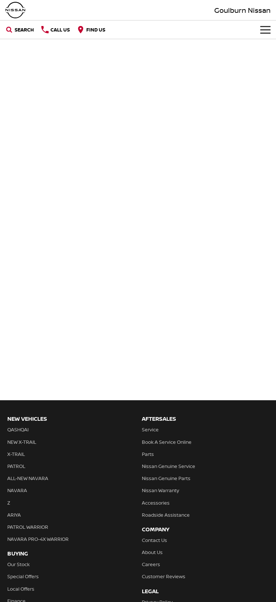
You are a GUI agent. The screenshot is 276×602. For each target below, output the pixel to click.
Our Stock (18, 564)
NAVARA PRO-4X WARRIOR (38, 539)
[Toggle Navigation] (265, 30)
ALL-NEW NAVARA (27, 478)
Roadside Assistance (166, 515)
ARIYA (14, 515)
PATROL (16, 466)
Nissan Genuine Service (168, 466)
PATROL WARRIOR (27, 527)
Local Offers (20, 589)
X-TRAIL (16, 454)
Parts (148, 454)
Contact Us (154, 540)
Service (150, 429)
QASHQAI (18, 429)
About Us (152, 552)
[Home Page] (15, 10)
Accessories (156, 502)
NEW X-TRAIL (21, 442)
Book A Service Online (167, 442)
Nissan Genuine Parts (166, 478)
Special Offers (23, 576)
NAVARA (17, 490)
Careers (151, 564)
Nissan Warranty (160, 490)
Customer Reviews (163, 576)
